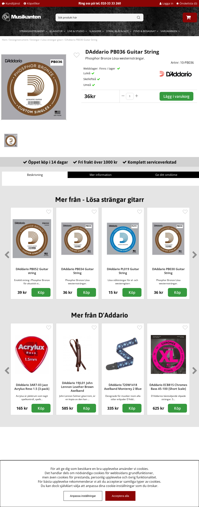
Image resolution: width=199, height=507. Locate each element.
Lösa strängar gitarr (52, 39)
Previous (6, 253)
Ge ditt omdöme (166, 175)
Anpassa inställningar (83, 495)
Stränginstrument (32, 31)
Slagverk (95, 31)
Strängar (35, 39)
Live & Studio (75, 31)
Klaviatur (56, 31)
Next (194, 253)
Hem (4, 39)
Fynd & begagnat (145, 31)
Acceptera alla (120, 495)
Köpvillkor (33, 3)
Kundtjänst (13, 3)
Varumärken (169, 31)
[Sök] (99, 17)
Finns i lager (107, 68)
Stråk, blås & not (117, 31)
